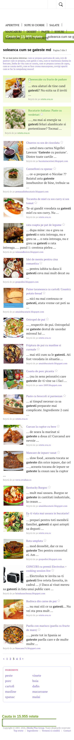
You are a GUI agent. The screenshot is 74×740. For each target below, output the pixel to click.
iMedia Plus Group (35, 728)
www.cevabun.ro (17, 479)
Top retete (18, 730)
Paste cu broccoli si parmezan (44, 396)
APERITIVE (12, 25)
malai (36, 697)
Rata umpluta (34, 541)
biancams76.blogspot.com (21, 648)
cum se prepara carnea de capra (54, 63)
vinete (36, 675)
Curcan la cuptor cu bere (41, 426)
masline (10, 691)
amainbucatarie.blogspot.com (23, 311)
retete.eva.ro (40, 99)
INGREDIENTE (11, 670)
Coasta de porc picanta (40, 371)
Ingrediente (32, 730)
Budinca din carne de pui (41, 601)
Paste (45, 31)
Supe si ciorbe (34, 25)
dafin (35, 686)
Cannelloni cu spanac (39, 169)
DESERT (31, 31)
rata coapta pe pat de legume (44, 225)
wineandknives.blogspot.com (23, 252)
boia (35, 681)
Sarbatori (12, 38)
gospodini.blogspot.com (20, 282)
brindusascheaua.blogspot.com (24, 593)
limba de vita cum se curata (25, 63)
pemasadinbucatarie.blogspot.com (26, 191)
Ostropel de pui (35, 319)
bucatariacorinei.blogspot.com (47, 161)
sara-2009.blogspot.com (44, 385)
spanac (10, 697)
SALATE (54, 25)
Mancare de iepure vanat (41, 453)
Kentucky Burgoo (36, 487)
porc (8, 681)
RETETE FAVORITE (37, 38)
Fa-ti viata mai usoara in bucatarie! (47, 513)
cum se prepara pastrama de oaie (43, 58)
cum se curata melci (12, 66)
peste (9, 675)
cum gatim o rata (34, 60)
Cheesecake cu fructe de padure (47, 79)
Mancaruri (13, 31)
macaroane (40, 691)
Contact (67, 730)
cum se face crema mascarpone (38, 66)
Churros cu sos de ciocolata (43, 143)
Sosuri (59, 31)
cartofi (9, 686)
